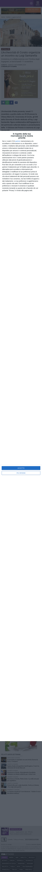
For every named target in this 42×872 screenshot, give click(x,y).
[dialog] (21, 436)
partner (17, 141)
